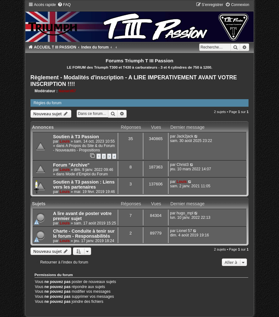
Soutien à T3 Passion (76, 136)
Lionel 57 (184, 231)
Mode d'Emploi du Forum (86, 174)
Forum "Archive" (71, 164)
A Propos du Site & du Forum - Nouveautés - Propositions (84, 148)
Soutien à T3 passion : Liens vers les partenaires (84, 184)
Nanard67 (67, 91)
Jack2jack (185, 136)
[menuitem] (64, 5)
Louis (65, 141)
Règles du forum (48, 103)
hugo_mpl (185, 213)
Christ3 (183, 164)
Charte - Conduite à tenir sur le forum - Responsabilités (84, 234)
